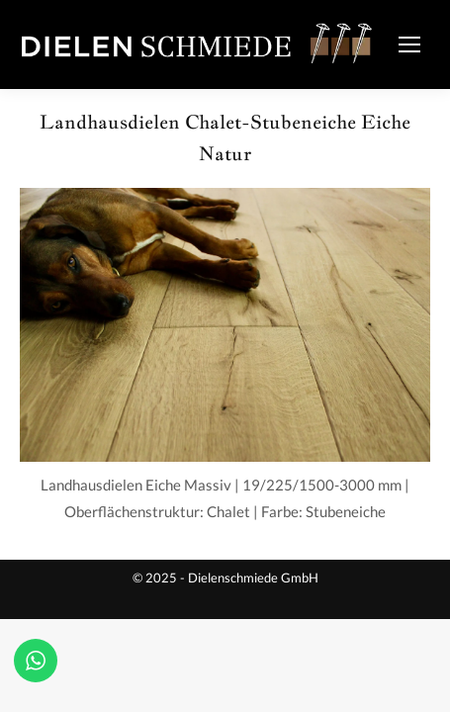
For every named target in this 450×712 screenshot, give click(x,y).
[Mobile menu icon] (409, 44)
